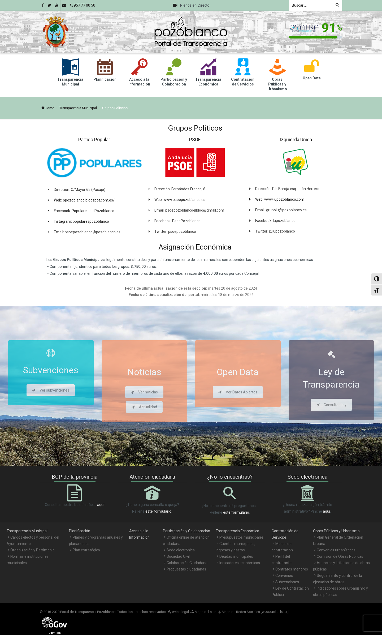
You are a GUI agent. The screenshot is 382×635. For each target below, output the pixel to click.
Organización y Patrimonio (32, 550)
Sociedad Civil (178, 556)
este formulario (158, 511)
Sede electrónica (181, 550)
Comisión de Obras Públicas (340, 556)
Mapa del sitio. (203, 612)
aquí (100, 505)
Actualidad (144, 407)
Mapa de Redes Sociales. (239, 612)
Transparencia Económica (237, 531)
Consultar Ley (331, 405)
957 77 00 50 (82, 5)
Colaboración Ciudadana (187, 563)
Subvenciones (287, 582)
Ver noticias (144, 392)
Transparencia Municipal (78, 108)
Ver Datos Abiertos (237, 392)
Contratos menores (291, 569)
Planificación (79, 531)
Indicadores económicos (239, 563)
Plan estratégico (86, 550)
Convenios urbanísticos (336, 550)
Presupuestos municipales (241, 537)
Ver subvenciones (50, 390)
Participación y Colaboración (186, 531)
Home (47, 108)
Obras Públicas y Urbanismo (336, 531)
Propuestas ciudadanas (186, 569)
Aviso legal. (179, 612)
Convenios (284, 575)
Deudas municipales (236, 556)
